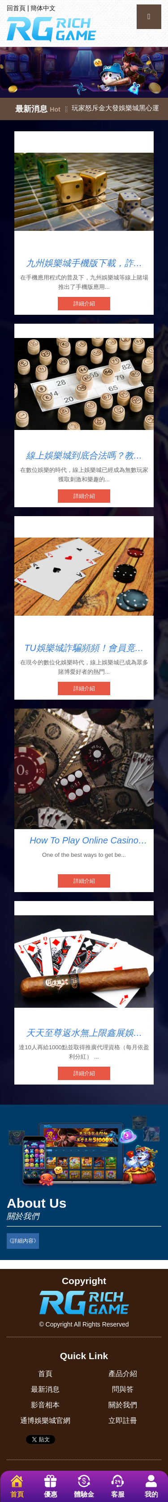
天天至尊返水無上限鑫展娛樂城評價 (84, 1033)
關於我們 (122, 1405)
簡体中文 (43, 8)
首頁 (45, 1373)
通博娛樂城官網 (45, 1420)
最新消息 (45, 1389)
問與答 (123, 1389)
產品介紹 (122, 1373)
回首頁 (16, 8)
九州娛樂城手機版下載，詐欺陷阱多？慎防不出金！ (84, 263)
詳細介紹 (84, 303)
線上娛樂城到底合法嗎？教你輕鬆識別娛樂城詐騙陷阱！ (84, 456)
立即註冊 (122, 1420)
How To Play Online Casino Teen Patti (84, 840)
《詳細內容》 (23, 1241)
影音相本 (45, 1405)
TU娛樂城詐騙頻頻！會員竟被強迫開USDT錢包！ (84, 648)
